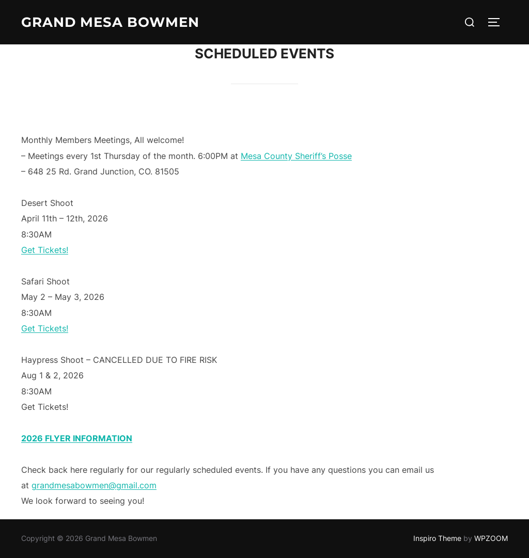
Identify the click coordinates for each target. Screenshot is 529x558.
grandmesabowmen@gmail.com (94, 485)
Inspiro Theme (437, 538)
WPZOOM (491, 538)
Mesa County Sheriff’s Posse (296, 156)
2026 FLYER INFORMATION (76, 438)
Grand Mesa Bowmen (110, 22)
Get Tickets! (44, 250)
